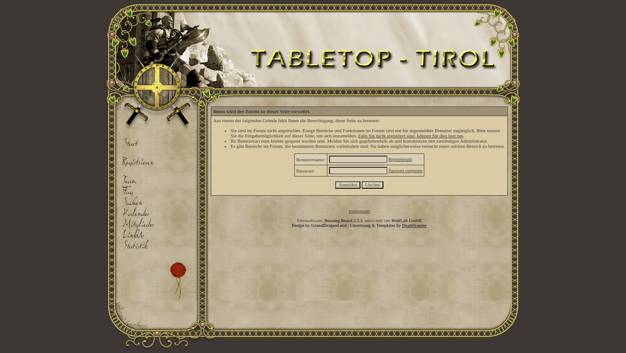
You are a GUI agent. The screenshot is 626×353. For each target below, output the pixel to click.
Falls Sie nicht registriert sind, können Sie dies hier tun (410, 135)
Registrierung (400, 159)
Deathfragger (414, 225)
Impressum (359, 210)
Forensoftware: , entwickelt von (359, 220)
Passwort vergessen (406, 170)
